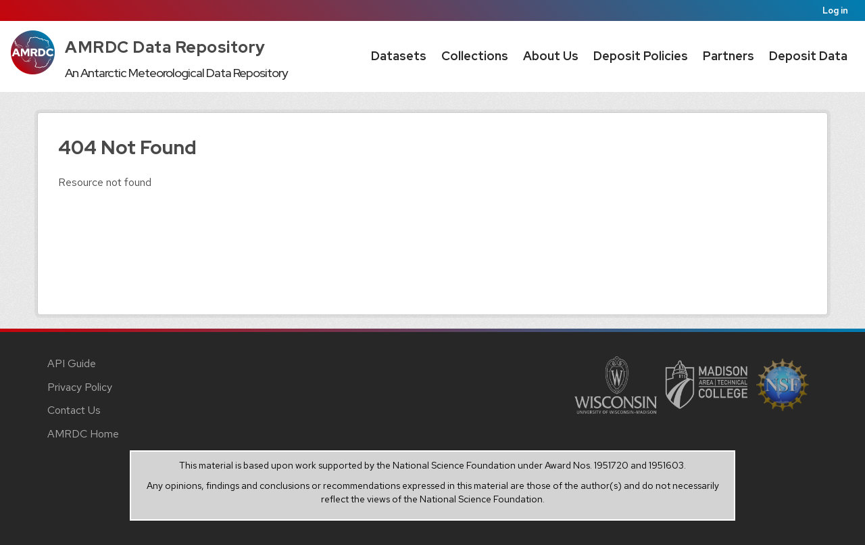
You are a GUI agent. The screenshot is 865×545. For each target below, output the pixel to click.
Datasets (398, 56)
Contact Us (74, 410)
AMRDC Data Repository (165, 47)
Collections (474, 56)
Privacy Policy (79, 387)
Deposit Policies (640, 56)
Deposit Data (808, 56)
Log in (835, 10)
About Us (550, 56)
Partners (728, 56)
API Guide (71, 363)
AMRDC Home (83, 434)
